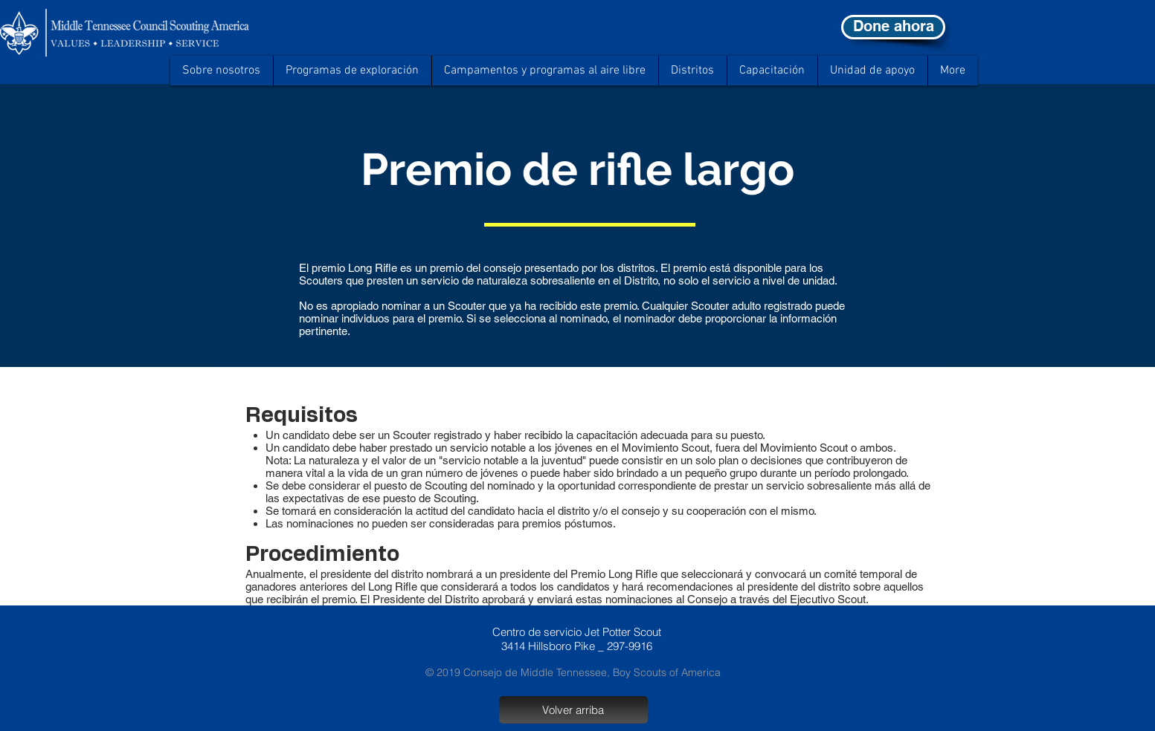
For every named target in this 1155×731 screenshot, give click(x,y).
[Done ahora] (893, 27)
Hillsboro (549, 646)
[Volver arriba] (573, 710)
